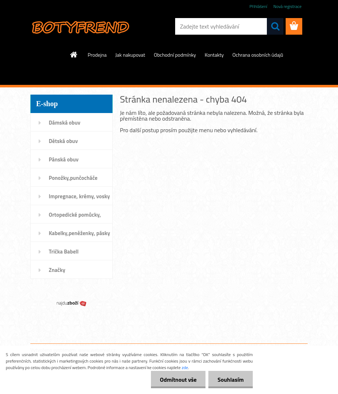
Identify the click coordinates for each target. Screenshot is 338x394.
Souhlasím (230, 379)
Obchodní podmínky (175, 55)
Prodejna (97, 55)
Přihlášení (258, 6)
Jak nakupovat (130, 55)
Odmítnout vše (178, 379)
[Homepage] (74, 54)
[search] (275, 26)
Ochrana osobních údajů (258, 55)
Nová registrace (287, 6)
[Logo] (80, 27)
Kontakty (214, 55)
